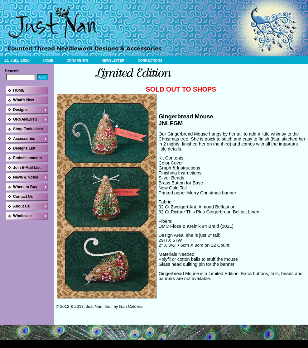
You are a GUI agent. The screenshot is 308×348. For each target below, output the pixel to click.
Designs (20, 109)
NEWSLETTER (112, 60)
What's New (23, 100)
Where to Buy (25, 187)
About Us (21, 206)
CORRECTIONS (150, 60)
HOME (48, 60)
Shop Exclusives (28, 129)
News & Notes (25, 177)
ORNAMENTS (77, 60)
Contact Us (23, 196)
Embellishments (27, 158)
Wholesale (22, 216)
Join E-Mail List (27, 167)
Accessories (24, 138)
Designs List (24, 148)
